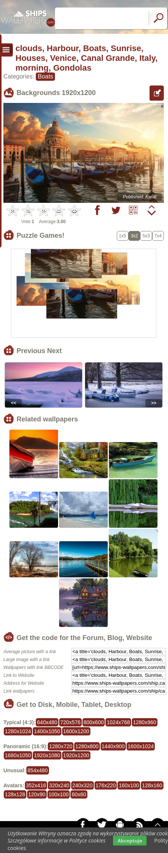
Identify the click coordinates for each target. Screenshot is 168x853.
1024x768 (118, 722)
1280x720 (60, 746)
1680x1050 (18, 755)
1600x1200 (76, 731)
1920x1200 (76, 755)
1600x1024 (141, 746)
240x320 (82, 785)
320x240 (59, 785)
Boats (45, 76)
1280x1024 (18, 731)
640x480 (47, 722)
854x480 (37, 770)
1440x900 (113, 746)
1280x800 (87, 746)
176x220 (106, 785)
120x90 (37, 794)
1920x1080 (47, 755)
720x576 (70, 722)
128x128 (15, 794)
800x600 (94, 722)
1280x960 (144, 722)
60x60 (79, 794)
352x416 (36, 785)
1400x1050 (47, 731)
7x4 (158, 236)
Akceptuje (130, 840)
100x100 (59, 794)
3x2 (134, 236)
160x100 (129, 785)
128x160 (152, 785)
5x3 (146, 236)
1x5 (122, 236)
